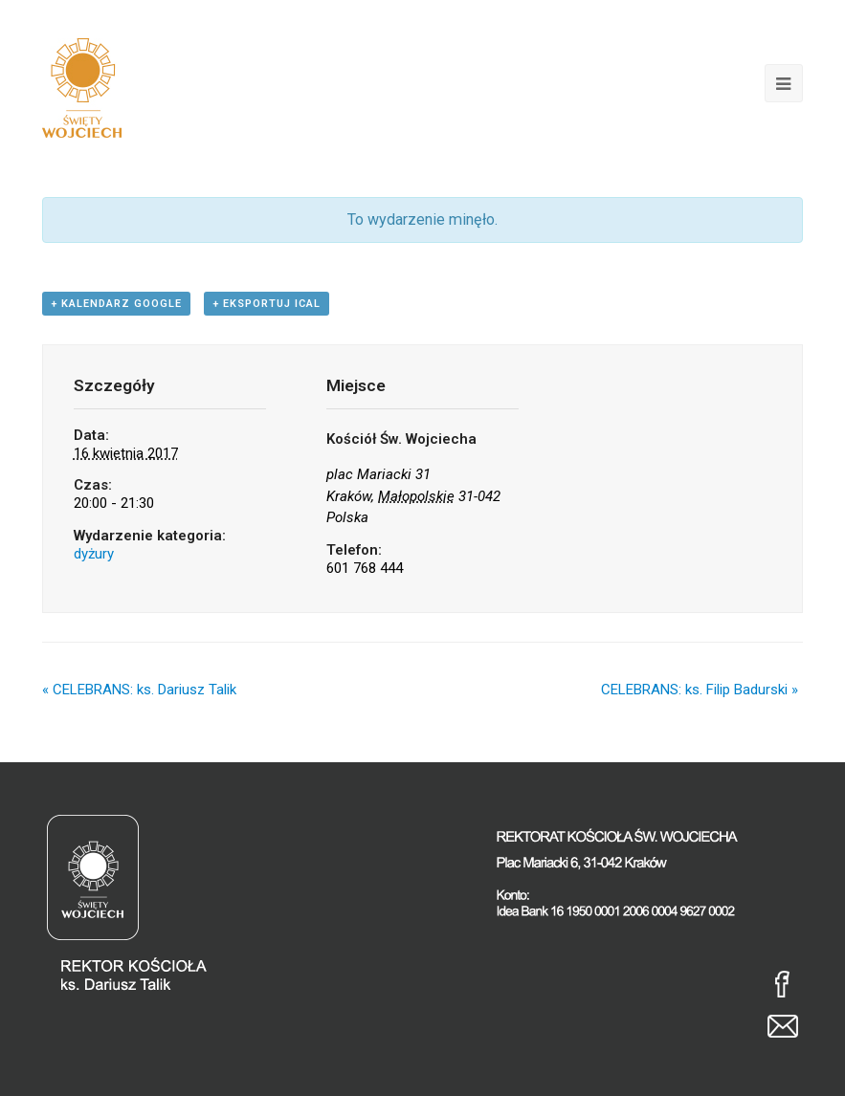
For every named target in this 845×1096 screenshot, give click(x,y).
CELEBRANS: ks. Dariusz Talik (139, 689)
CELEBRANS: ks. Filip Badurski (699, 689)
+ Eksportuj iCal (266, 303)
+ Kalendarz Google (116, 303)
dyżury (94, 553)
